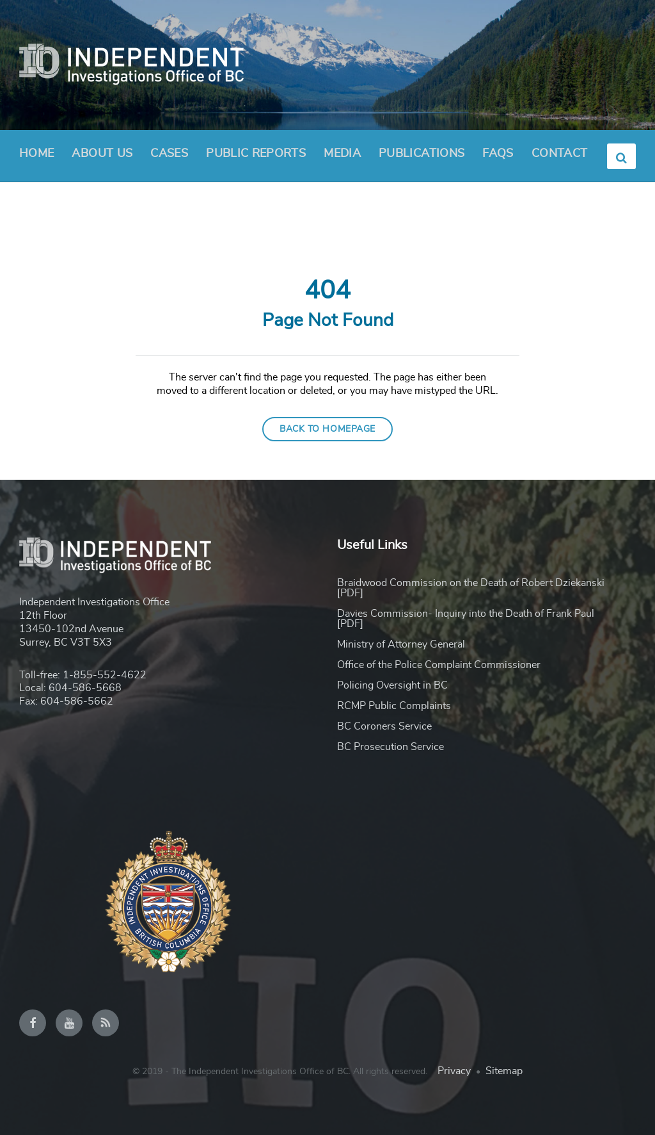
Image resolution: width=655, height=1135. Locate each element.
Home (36, 153)
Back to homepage (327, 429)
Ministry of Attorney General (401, 644)
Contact (560, 153)
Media (342, 153)
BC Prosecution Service (390, 747)
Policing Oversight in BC (392, 685)
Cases (169, 153)
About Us (102, 157)
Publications (421, 153)
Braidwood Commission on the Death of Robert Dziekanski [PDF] (470, 588)
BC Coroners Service (384, 726)
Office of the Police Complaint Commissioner (439, 665)
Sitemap (504, 1071)
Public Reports (256, 153)
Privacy (454, 1071)
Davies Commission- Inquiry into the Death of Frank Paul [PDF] (465, 618)
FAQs (497, 153)
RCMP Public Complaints (394, 706)
